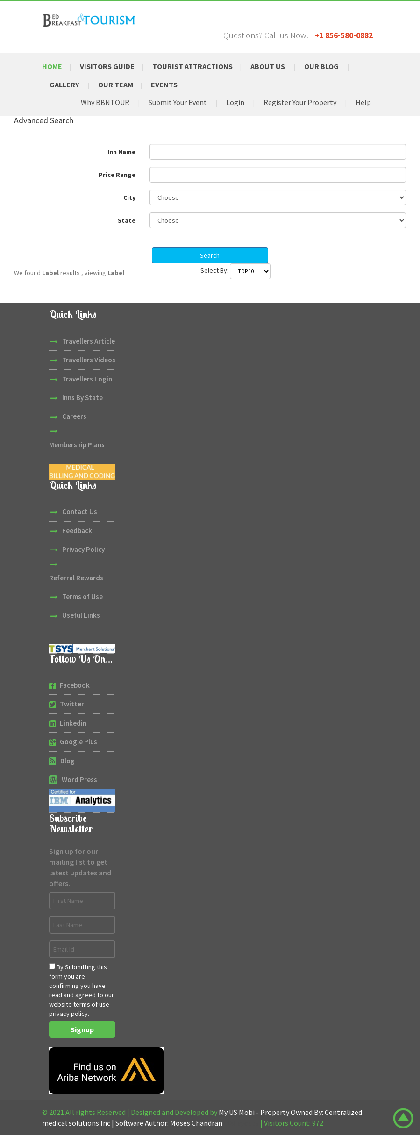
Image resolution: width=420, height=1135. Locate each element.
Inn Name (121, 152)
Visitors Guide (107, 66)
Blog (67, 760)
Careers (74, 416)
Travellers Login (87, 378)
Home (52, 66)
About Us (267, 66)
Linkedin (73, 723)
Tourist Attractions (192, 66)
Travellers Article (88, 341)
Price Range (117, 174)
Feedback (77, 530)
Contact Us (79, 511)
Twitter (72, 703)
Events (164, 84)
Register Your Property (299, 102)
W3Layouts (241, 1123)
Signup (82, 1029)
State (126, 220)
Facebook (75, 685)
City (129, 197)
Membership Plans (77, 444)
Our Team (115, 84)
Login (235, 102)
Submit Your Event (178, 102)
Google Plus (78, 741)
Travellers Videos (88, 359)
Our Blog (321, 66)
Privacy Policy (83, 549)
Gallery (64, 84)
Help (363, 102)
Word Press (79, 779)
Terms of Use (82, 596)
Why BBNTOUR (105, 102)
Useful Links (81, 615)
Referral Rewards (76, 577)
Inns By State (82, 397)
